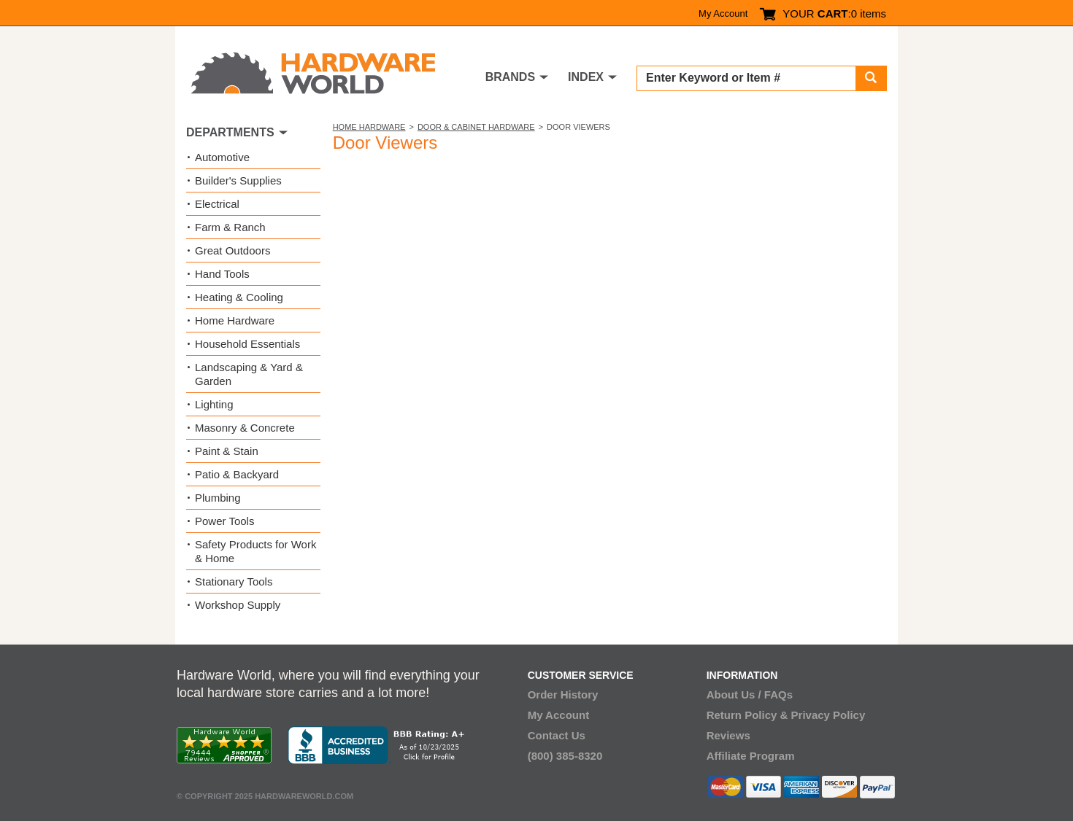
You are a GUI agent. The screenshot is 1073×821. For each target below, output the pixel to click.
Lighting (214, 404)
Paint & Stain (226, 451)
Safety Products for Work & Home (255, 551)
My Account (723, 13)
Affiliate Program (751, 756)
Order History (563, 694)
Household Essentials (247, 344)
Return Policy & (747, 715)
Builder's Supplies (238, 180)
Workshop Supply (237, 605)
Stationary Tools (233, 581)
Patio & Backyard (237, 474)
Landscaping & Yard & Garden (249, 374)
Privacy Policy (828, 715)
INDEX (586, 77)
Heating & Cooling (239, 297)
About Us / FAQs (750, 694)
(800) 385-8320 (565, 756)
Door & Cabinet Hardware (476, 126)
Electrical (217, 204)
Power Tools (224, 521)
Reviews (728, 735)
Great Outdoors (232, 250)
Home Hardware (369, 126)
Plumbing (218, 497)
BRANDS (510, 77)
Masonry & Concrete (245, 427)
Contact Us (556, 735)
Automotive (222, 157)
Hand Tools (222, 274)
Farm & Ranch (230, 227)
